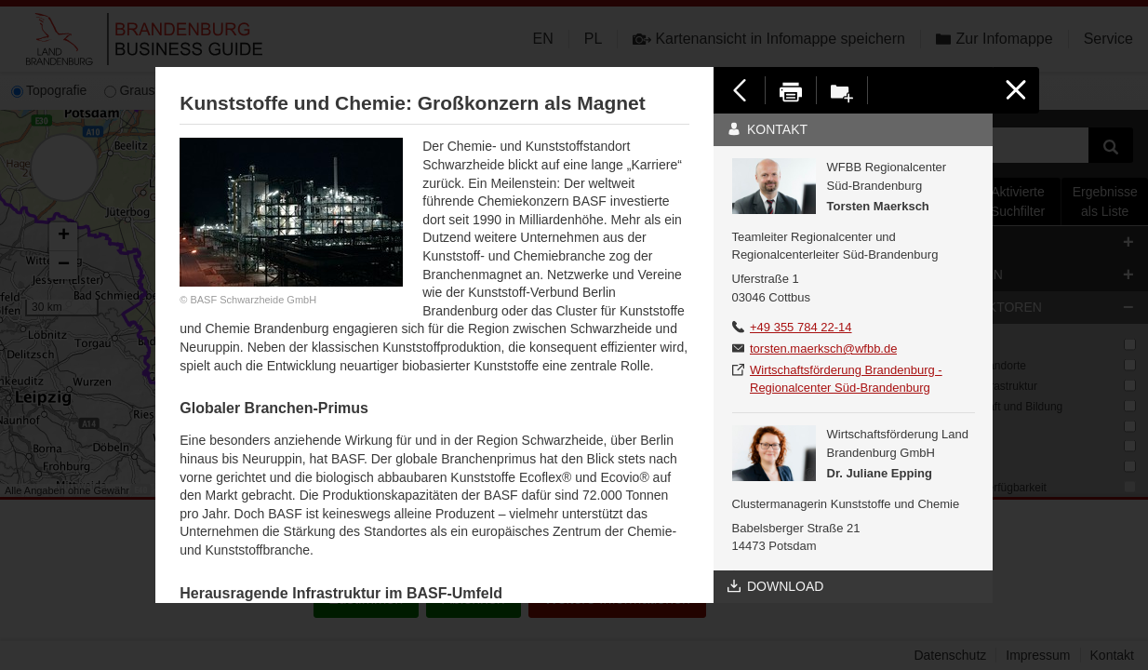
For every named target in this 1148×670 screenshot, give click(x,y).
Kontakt (768, 129)
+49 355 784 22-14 (801, 327)
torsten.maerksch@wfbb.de (823, 348)
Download (775, 586)
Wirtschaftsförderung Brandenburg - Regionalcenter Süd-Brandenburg (846, 379)
